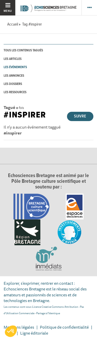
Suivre (80, 116)
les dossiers (13, 84)
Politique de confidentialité (64, 327)
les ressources (15, 92)
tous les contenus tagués (23, 50)
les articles (12, 59)
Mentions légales (19, 327)
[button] (11, 331)
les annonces (14, 76)
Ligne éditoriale (34, 333)
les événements (15, 67)
